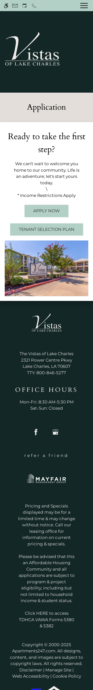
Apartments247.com (33, 650)
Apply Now (46, 210)
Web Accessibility (30, 676)
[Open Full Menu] (84, 5)
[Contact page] (15, 5)
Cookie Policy (67, 676)
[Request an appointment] (25, 5)
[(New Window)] (46, 363)
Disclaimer (30, 669)
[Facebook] (35, 434)
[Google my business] (55, 434)
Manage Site (58, 669)
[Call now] (34, 5)
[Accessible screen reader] (6, 5)
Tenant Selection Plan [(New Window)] (46, 229)
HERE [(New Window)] (42, 613)
